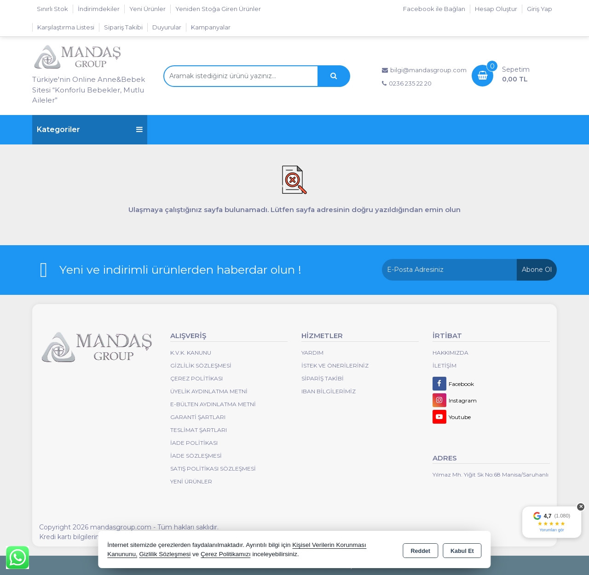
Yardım (312, 352)
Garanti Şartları (197, 417)
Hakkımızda (450, 352)
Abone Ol (537, 269)
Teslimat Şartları (198, 429)
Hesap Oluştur (496, 8)
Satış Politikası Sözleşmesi (213, 468)
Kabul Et (462, 550)
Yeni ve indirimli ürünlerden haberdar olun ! (180, 269)
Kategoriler (90, 129)
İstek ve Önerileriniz (335, 365)
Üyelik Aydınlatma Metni (209, 391)
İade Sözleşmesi (196, 455)
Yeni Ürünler (191, 481)
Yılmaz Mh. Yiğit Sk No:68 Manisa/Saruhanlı (491, 474)
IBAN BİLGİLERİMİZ (328, 391)
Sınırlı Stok (52, 8)
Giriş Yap (539, 8)
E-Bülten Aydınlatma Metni (213, 404)
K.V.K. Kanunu (190, 352)
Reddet (420, 550)
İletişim (444, 365)
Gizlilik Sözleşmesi (200, 365)
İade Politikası (194, 442)
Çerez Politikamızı (226, 554)
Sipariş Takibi (123, 27)
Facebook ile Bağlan (434, 8)
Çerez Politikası (196, 378)
